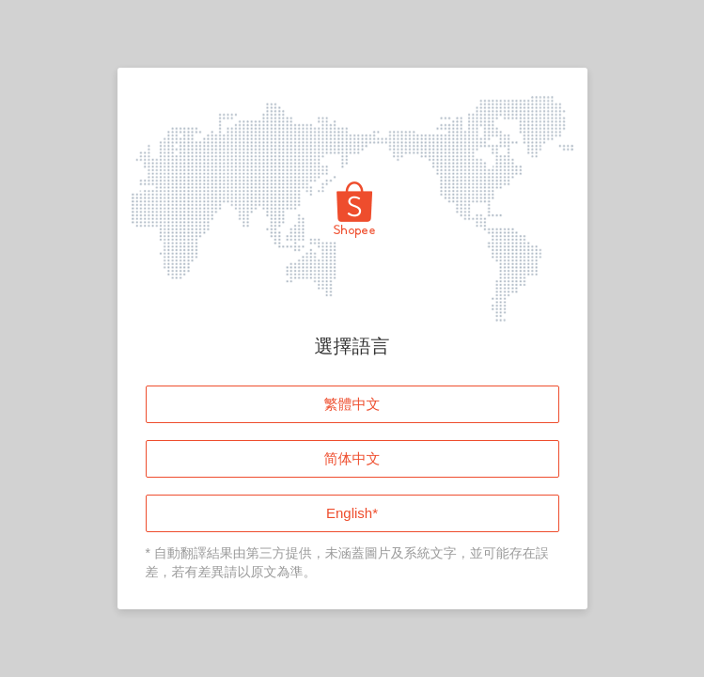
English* (352, 513)
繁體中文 (352, 404)
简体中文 (352, 458)
